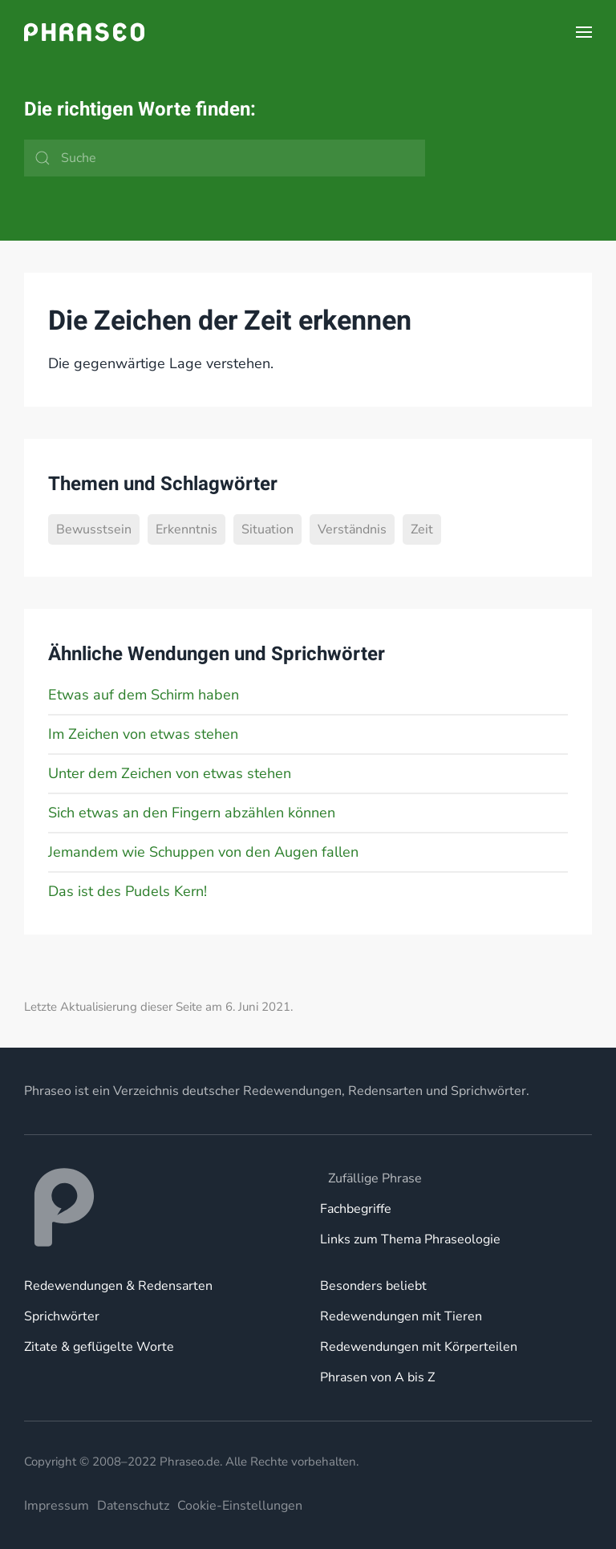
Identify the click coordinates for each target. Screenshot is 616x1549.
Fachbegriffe (355, 1209)
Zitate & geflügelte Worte (99, 1347)
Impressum (56, 1506)
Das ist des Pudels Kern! (127, 891)
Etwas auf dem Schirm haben (143, 694)
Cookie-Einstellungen (239, 1506)
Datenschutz (133, 1506)
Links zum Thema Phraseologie (410, 1239)
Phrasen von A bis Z (377, 1377)
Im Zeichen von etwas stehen (143, 734)
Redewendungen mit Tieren (401, 1316)
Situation (267, 529)
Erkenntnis (186, 529)
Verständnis (352, 529)
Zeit (422, 529)
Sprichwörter (61, 1316)
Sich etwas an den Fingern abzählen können (191, 812)
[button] (584, 32)
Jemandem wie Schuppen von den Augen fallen (203, 852)
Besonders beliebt (373, 1286)
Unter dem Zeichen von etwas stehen (169, 773)
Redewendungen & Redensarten (118, 1286)
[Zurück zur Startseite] (84, 32)
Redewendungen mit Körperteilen (418, 1347)
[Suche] (224, 158)
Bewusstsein (94, 529)
